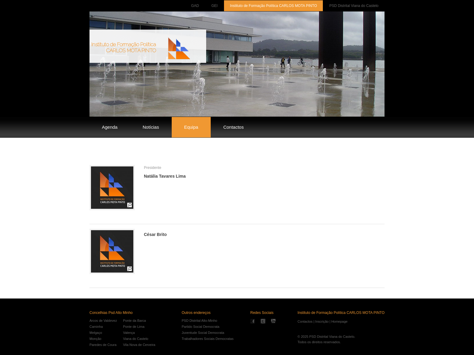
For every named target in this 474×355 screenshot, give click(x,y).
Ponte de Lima (133, 326)
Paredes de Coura (102, 345)
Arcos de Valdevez (103, 320)
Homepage (339, 321)
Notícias (151, 127)
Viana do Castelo (135, 338)
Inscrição (322, 321)
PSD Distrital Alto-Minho (199, 320)
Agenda (110, 127)
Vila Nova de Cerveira (139, 345)
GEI (214, 6)
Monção (95, 338)
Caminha (96, 326)
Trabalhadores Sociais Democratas (207, 338)
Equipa (191, 127)
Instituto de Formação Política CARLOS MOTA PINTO (273, 6)
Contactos (233, 127)
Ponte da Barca (134, 320)
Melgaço (95, 332)
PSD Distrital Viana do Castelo (353, 6)
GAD (195, 6)
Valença (129, 332)
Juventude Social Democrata (203, 332)
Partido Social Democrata (200, 326)
